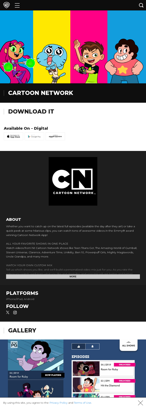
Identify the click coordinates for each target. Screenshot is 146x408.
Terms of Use (82, 402)
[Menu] (17, 5)
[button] (140, 402)
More (73, 276)
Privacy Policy (58, 402)
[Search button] (141, 5)
